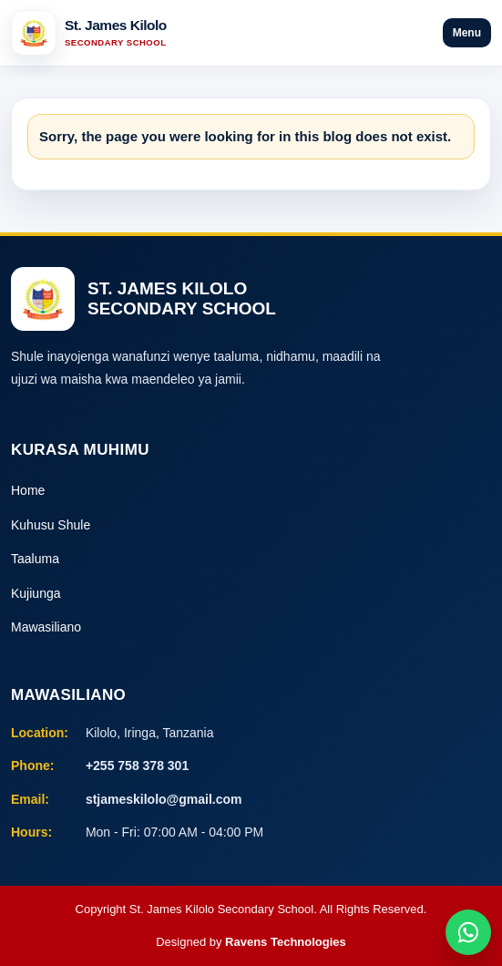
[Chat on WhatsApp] (468, 932)
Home (28, 490)
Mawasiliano (46, 627)
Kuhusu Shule (50, 525)
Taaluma (35, 558)
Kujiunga (36, 593)
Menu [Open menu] (467, 32)
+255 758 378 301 (137, 765)
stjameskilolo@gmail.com (164, 799)
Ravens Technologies (285, 942)
